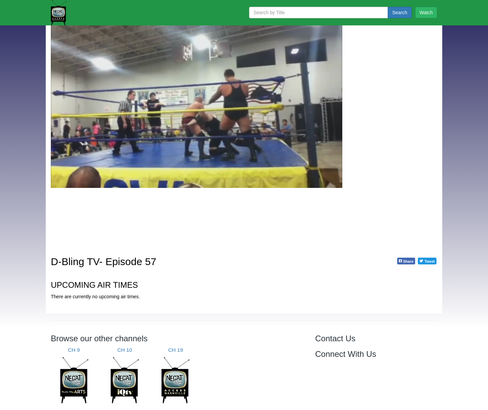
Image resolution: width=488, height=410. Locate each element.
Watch (426, 12)
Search (399, 12)
